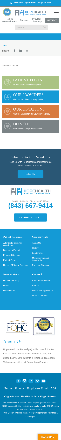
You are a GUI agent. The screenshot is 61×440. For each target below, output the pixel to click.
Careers (24, 20)
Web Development (37, 413)
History (35, 248)
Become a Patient (30, 217)
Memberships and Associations (40, 259)
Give (7, 12)
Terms (8, 388)
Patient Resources (12, 237)
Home (4, 45)
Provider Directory (37, 20)
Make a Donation (40, 296)
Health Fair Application (42, 291)
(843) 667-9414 (30, 2)
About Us (36, 243)
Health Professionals (9, 20)
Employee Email (37, 388)
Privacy (19, 388)
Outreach (37, 274)
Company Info (40, 237)
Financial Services (11, 255)
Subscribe (30, 174)
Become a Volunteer (41, 281)
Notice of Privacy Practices (15, 265)
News (6, 286)
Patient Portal (52, 21)
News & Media (11, 274)
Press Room (9, 291)
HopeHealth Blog (11, 281)
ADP (54, 388)
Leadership (37, 253)
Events (35, 286)
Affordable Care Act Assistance (12, 244)
